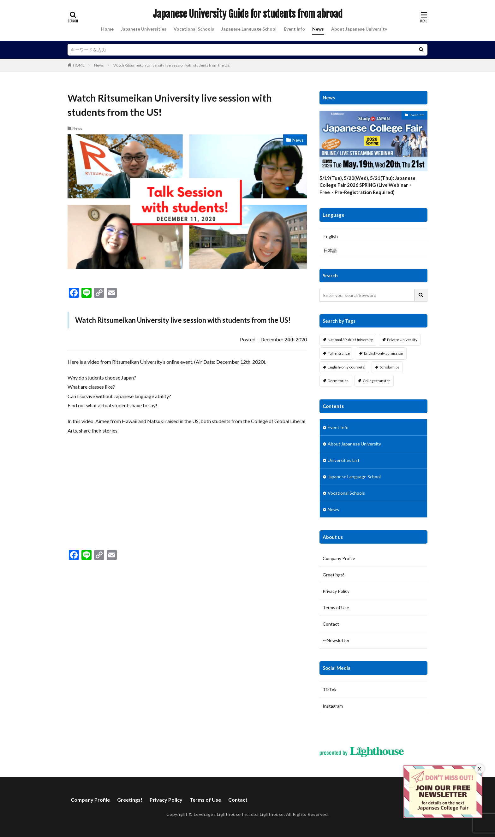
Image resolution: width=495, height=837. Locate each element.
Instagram (333, 706)
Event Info (294, 29)
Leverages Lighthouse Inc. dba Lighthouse (239, 814)
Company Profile (339, 558)
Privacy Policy (336, 591)
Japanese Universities (143, 29)
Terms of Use (336, 607)
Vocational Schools (194, 29)
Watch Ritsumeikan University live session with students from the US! (172, 65)
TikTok (330, 689)
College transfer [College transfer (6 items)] (376, 380)
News (318, 29)
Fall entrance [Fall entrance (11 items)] (339, 353)
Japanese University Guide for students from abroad (248, 14)
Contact (331, 624)
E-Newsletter (336, 640)
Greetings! (333, 574)
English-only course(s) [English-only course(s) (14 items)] (347, 367)
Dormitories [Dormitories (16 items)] (338, 380)
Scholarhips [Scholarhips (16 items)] (389, 367)
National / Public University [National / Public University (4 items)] (350, 339)
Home (107, 29)
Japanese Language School (249, 29)
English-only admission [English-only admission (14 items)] (383, 353)
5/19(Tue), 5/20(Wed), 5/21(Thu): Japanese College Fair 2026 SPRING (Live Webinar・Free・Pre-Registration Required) (367, 185)
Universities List (344, 460)
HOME (79, 65)
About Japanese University (359, 29)
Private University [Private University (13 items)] (402, 339)
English (331, 236)
